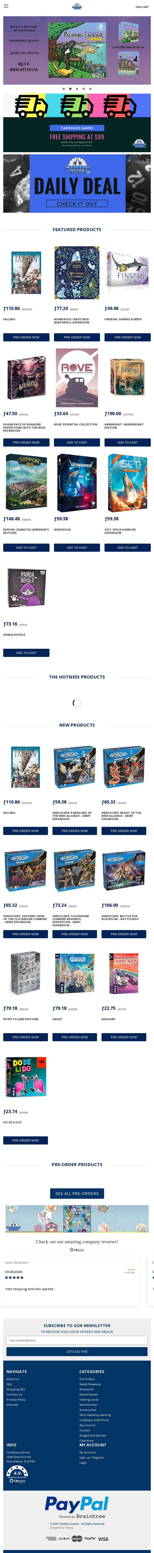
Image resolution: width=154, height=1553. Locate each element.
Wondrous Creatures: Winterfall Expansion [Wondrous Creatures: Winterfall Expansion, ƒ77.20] (72, 321)
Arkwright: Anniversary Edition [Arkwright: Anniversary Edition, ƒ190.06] (124, 426)
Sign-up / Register (91, 1457)
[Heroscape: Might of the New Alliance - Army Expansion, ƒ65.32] (124, 767)
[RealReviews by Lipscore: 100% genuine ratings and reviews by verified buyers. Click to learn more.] (77, 1250)
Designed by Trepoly (61, 1527)
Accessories (87, 1410)
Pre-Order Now (26, 337)
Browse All (86, 1389)
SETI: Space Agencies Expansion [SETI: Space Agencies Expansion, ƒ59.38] (120, 531)
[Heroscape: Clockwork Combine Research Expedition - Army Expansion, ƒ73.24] (75, 870)
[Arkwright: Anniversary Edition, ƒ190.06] (127, 377)
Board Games (88, 1394)
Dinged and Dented (92, 1435)
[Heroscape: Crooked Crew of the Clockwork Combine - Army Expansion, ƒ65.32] (25, 870)
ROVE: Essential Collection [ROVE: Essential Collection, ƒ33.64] (75, 424)
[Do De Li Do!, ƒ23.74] (25, 1076)
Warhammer (88, 1405)
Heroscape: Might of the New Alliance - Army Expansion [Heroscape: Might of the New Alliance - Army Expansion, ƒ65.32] (121, 815)
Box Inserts (87, 1425)
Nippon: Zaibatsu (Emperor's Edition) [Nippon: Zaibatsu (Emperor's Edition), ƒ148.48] (26, 531)
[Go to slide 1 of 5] (64, 89)
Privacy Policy (16, 1399)
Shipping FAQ (15, 1389)
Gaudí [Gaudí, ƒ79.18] (57, 1019)
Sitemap (12, 1405)
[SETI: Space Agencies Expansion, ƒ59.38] (127, 483)
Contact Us (14, 1394)
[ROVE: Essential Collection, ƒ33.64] (77, 377)
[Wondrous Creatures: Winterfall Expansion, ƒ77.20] (77, 272)
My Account (87, 1452)
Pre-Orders (87, 1379)
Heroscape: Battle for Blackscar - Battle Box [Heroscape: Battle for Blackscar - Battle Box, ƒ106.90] (120, 917)
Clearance (86, 1440)
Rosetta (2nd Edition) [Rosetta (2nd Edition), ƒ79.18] (20, 1019)
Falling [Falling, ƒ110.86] (9, 319)
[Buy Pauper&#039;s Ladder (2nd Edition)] (77, 50)
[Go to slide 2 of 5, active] (70, 89)
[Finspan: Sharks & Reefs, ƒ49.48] (127, 272)
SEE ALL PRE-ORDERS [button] (77, 1193)
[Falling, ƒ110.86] (26, 272)
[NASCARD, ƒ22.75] (124, 973)
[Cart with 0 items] (141, 7)
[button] (77, 1218)
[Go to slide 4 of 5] (84, 89)
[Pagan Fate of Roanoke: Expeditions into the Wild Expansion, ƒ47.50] (26, 377)
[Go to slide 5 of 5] (90, 89)
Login (83, 1463)
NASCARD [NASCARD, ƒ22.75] (108, 1019)
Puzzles (84, 1430)
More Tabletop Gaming (95, 1415)
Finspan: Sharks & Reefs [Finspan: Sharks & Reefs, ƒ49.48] (123, 319)
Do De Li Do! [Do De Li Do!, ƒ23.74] (12, 1122)
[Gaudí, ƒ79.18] (75, 973)
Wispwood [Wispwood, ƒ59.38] (62, 529)
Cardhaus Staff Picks (94, 1420)
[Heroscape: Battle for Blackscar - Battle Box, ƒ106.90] (124, 870)
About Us (12, 1379)
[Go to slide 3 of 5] (77, 89)
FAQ (9, 1384)
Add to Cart (77, 442)
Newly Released (90, 1384)
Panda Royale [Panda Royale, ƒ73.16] (14, 634)
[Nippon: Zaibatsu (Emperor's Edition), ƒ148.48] (26, 483)
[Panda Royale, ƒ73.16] (26, 588)
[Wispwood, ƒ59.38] (77, 483)
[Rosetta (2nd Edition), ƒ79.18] (25, 973)
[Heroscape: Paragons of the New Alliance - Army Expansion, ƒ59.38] (75, 767)
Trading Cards (89, 1399)
